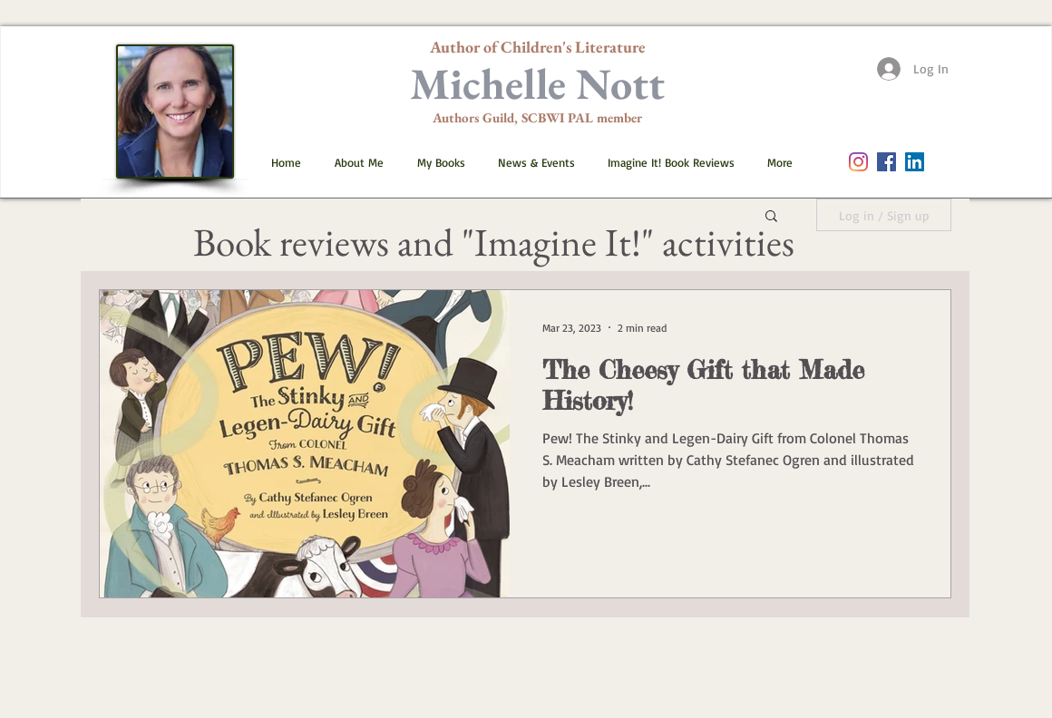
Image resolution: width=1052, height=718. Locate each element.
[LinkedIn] (914, 161)
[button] (434, 162)
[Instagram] (858, 161)
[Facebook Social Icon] (886, 161)
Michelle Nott (537, 83)
